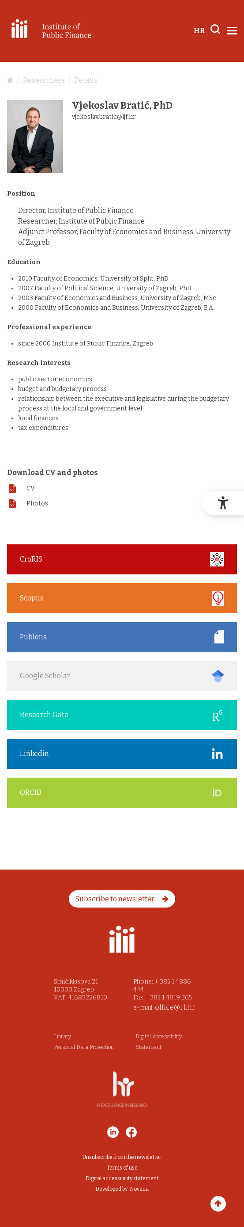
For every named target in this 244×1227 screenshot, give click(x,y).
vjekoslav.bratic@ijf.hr (104, 117)
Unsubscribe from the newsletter (122, 1157)
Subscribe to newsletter (122, 899)
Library (62, 1036)
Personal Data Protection (84, 1047)
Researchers (44, 80)
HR (199, 31)
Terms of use (122, 1168)
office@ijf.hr (175, 1007)
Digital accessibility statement (122, 1178)
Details (86, 80)
